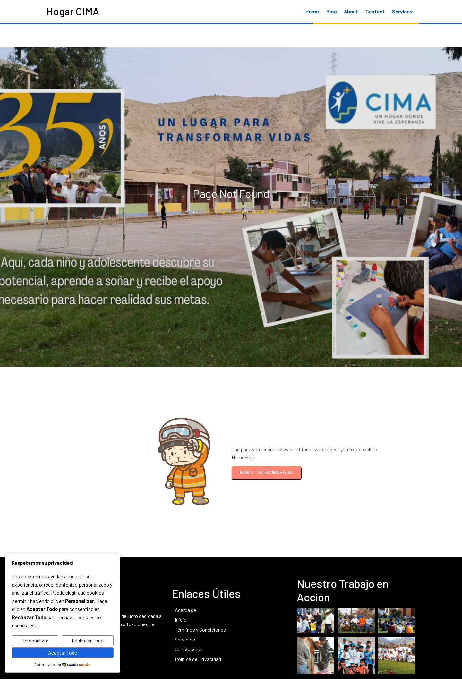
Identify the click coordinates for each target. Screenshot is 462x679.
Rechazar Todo (88, 640)
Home (191, 222)
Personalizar (34, 640)
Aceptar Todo (62, 652)
